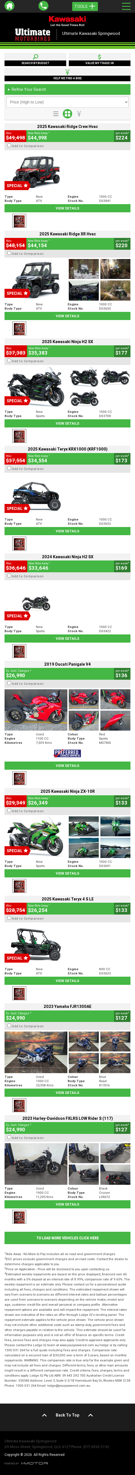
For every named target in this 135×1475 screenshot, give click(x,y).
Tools (85, 6)
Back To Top (67, 1415)
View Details (67, 208)
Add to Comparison (28, 146)
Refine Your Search (26, 89)
